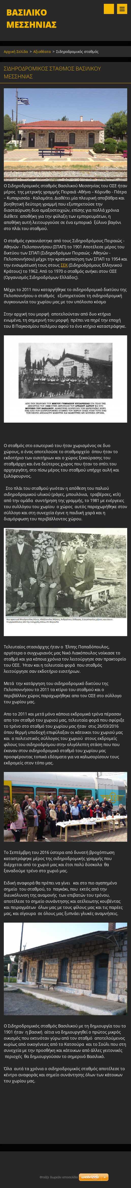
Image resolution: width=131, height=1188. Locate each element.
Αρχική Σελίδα (16, 51)
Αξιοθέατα (42, 51)
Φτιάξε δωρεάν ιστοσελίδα (59, 1177)
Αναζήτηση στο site (109, 9)
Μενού (122, 9)
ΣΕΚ (64, 265)
